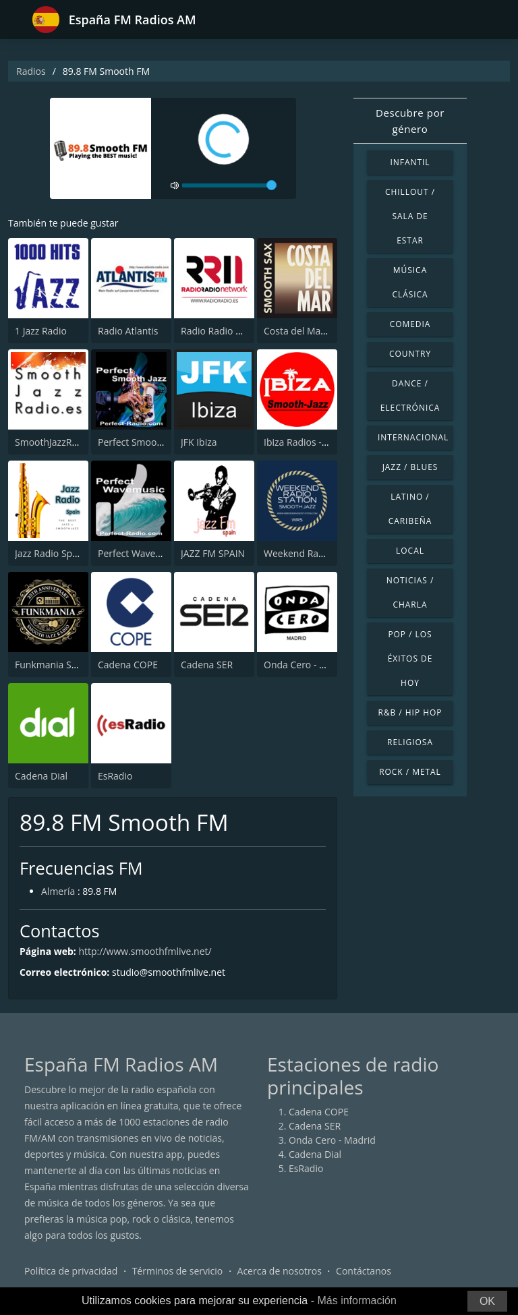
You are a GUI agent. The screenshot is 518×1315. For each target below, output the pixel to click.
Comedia (410, 324)
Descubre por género (410, 121)
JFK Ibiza (199, 442)
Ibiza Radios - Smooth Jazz (321, 442)
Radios (31, 71)
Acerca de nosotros (279, 1270)
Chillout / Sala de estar (410, 216)
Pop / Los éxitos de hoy (410, 659)
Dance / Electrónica (410, 395)
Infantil (410, 162)
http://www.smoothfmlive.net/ (144, 951)
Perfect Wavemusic (139, 553)
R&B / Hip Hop (410, 712)
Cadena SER (207, 664)
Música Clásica (410, 282)
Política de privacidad (70, 1270)
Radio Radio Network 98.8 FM (245, 330)
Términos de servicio (177, 1270)
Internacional (413, 437)
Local (410, 550)
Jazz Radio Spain (50, 553)
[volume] (229, 185)
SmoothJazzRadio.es (59, 442)
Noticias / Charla (410, 592)
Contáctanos (363, 1270)
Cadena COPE (128, 664)
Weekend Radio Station (315, 553)
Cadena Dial (41, 775)
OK (487, 1301)
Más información (356, 1300)
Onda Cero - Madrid (307, 664)
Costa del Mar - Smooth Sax (324, 330)
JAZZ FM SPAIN (213, 553)
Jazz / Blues (410, 467)
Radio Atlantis (128, 330)
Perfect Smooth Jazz (141, 442)
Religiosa (410, 742)
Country (410, 353)
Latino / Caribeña (410, 509)
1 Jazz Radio (41, 330)
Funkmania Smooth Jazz (67, 664)
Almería (58, 891)
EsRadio (115, 775)
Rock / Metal (410, 772)
